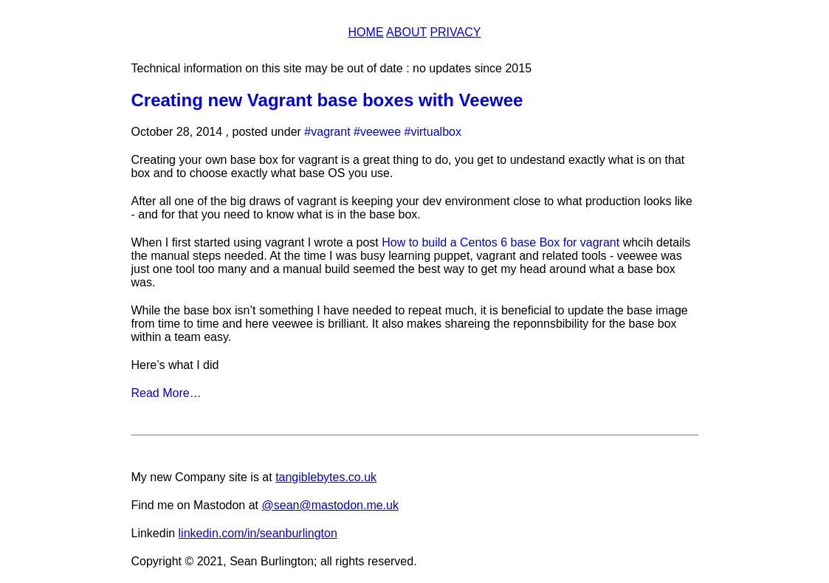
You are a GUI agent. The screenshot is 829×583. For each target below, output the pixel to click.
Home (366, 32)
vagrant (330, 131)
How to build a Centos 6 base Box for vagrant (500, 242)
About (406, 32)
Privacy (455, 32)
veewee (380, 131)
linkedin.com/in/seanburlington (258, 533)
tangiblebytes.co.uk (325, 477)
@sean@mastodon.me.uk (329, 505)
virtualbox (435, 131)
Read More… (166, 393)
